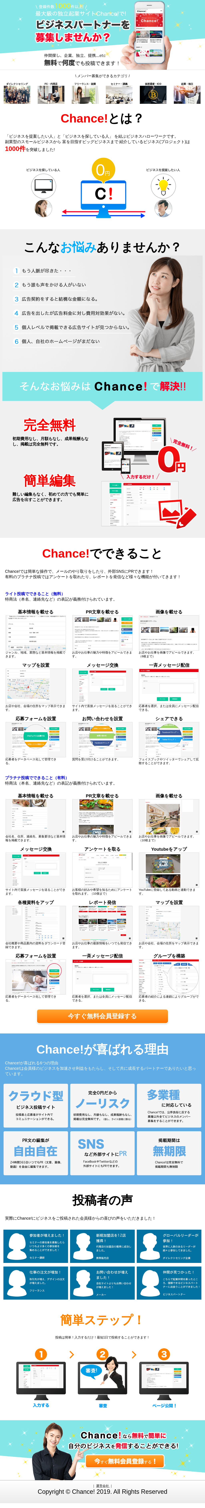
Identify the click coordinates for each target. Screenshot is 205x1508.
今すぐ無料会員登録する (102, 1018)
